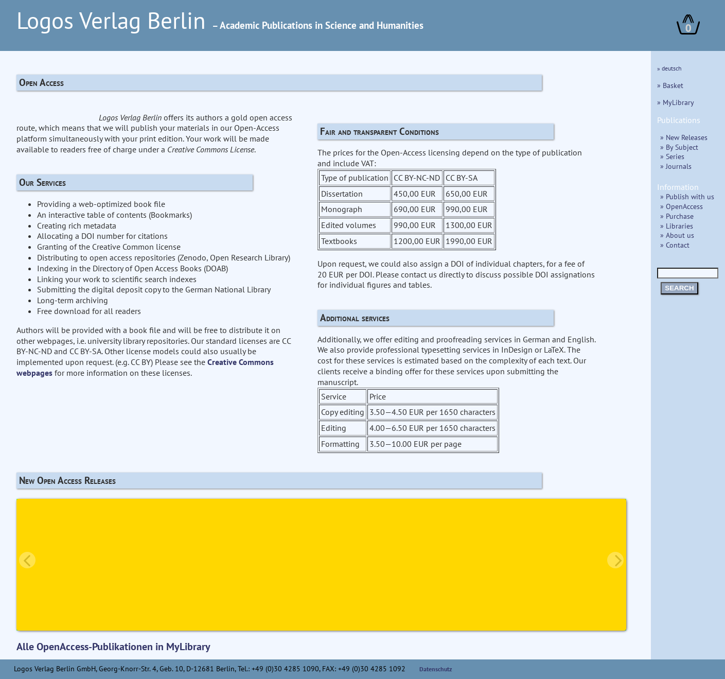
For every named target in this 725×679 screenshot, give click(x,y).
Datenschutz (435, 669)
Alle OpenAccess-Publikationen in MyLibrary (113, 646)
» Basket (670, 85)
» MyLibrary (675, 102)
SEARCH (679, 288)
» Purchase (677, 216)
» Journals (676, 166)
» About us (677, 235)
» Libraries (676, 226)
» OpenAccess (681, 206)
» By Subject (679, 147)
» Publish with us (687, 196)
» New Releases (684, 137)
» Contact (674, 245)
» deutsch (669, 68)
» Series (672, 156)
